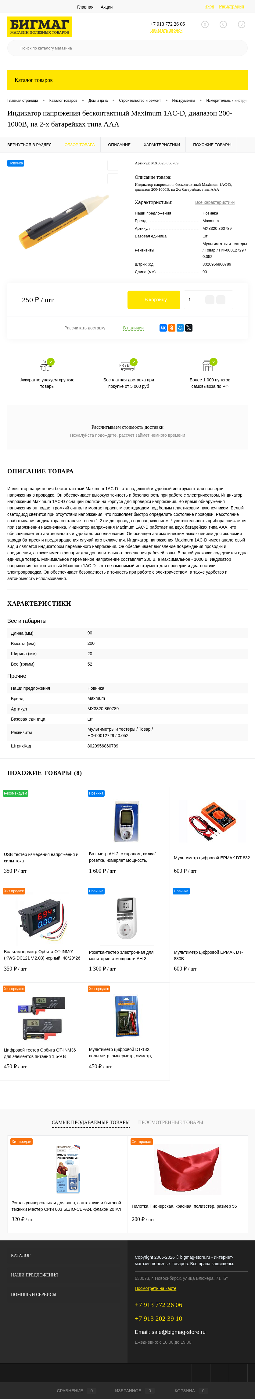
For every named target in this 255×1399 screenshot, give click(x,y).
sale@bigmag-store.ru (179, 1332)
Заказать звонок (166, 30)
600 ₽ (212, 875)
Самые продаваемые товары (91, 1122)
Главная (85, 7)
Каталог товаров (127, 80)
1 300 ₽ (127, 972)
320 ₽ (23, 1219)
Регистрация (231, 6)
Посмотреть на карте (155, 1288)
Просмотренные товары (170, 1122)
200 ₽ (143, 1219)
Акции (107, 7)
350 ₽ (42, 875)
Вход (209, 6)
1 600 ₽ (127, 875)
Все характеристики (215, 202)
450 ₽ (42, 1070)
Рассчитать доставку (85, 327)
